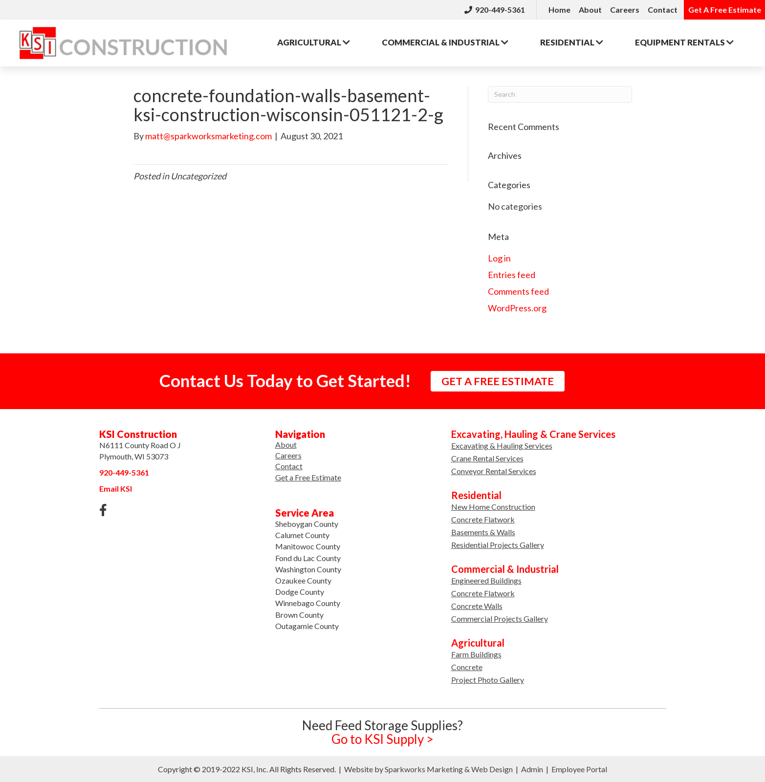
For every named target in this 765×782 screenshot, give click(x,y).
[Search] (560, 94)
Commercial (445, 42)
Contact (663, 9)
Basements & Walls (483, 532)
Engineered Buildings (486, 580)
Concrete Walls (477, 605)
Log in (499, 258)
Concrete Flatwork (483, 519)
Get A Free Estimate (724, 9)
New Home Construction (493, 506)
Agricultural (313, 42)
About (590, 9)
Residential (571, 42)
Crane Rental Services (487, 458)
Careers (624, 9)
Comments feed (518, 291)
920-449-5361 (494, 9)
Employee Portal (579, 769)
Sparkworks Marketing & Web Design (449, 769)
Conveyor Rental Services (493, 471)
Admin (532, 769)
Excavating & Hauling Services (501, 445)
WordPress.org (517, 308)
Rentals (684, 42)
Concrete (466, 667)
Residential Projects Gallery (497, 544)
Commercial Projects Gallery (499, 618)
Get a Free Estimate (308, 477)
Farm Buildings (476, 654)
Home (559, 9)
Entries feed (511, 274)
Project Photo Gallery (487, 679)
